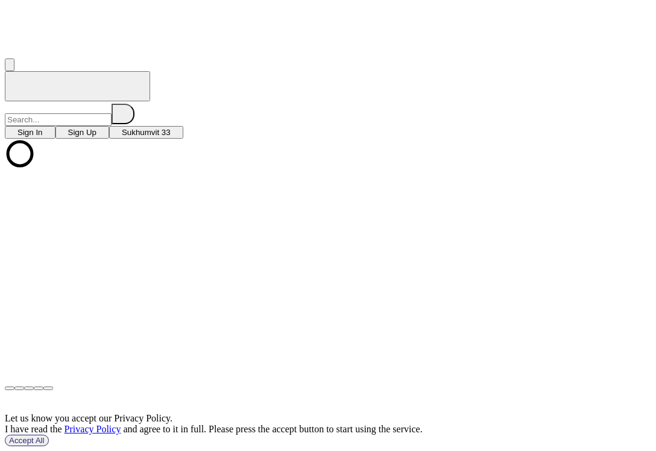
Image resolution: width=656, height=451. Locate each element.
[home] (77, 86)
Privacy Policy (93, 429)
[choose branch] (30, 132)
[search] (123, 114)
